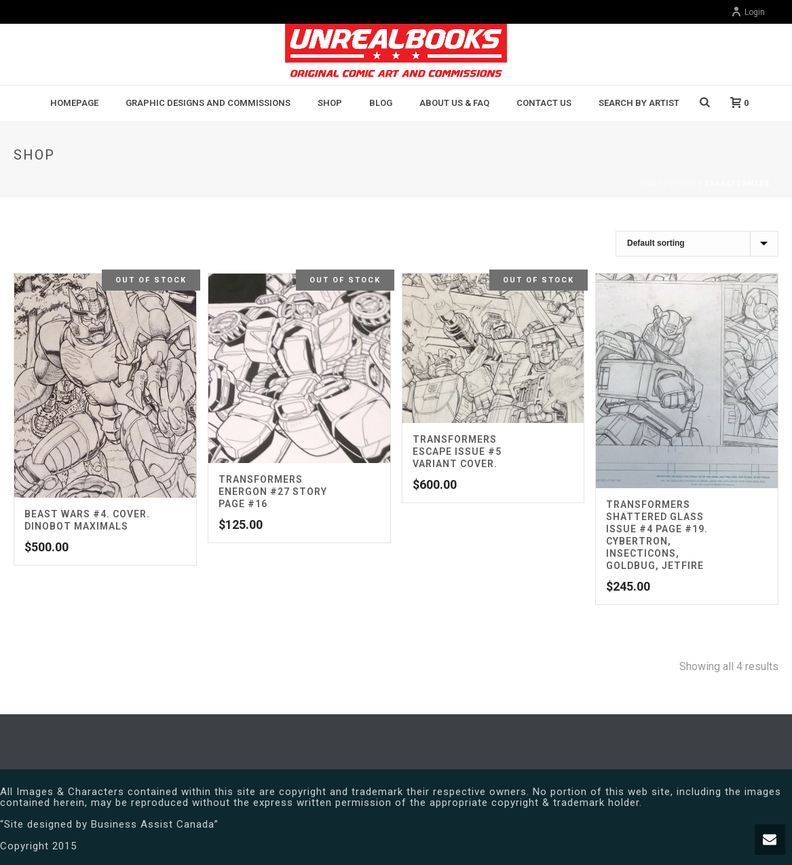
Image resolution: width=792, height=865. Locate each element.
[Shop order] (697, 244)
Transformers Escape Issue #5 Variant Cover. (457, 451)
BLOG (380, 103)
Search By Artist (639, 103)
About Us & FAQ (454, 103)
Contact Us (543, 103)
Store (683, 183)
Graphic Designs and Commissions (208, 103)
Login (748, 12)
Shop (330, 103)
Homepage (74, 103)
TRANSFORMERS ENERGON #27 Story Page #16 (273, 491)
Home (650, 183)
